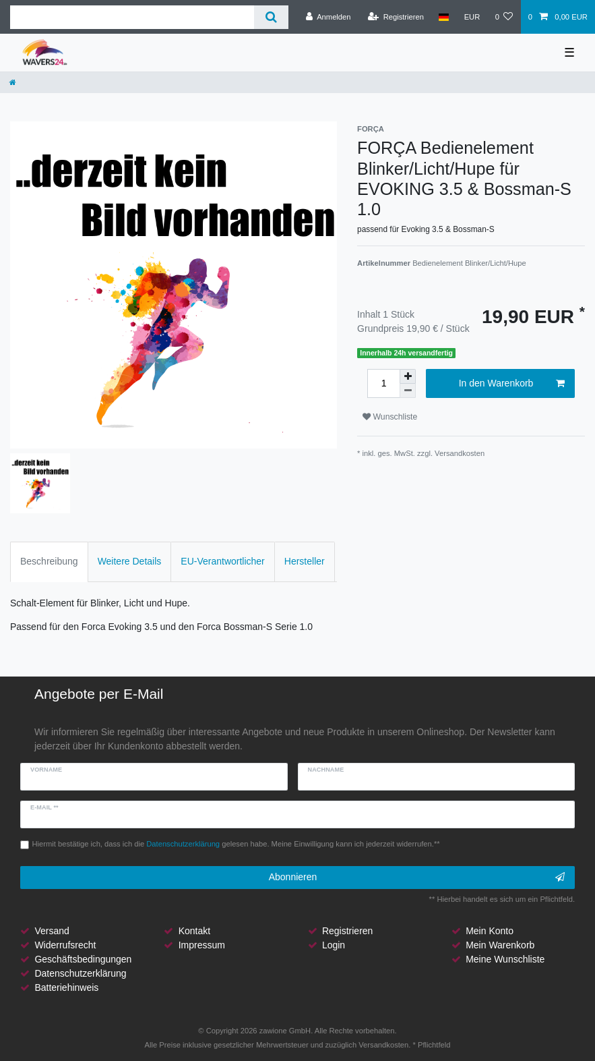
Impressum (202, 945)
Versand (51, 930)
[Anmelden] (328, 17)
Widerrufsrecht (65, 945)
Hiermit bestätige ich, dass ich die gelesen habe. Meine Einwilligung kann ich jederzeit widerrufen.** (236, 844)
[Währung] (471, 17)
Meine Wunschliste (505, 959)
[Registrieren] (396, 17)
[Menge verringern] (408, 391)
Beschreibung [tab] (49, 561)
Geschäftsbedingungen (82, 959)
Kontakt (194, 930)
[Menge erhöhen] (408, 376)
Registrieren (347, 930)
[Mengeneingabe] (383, 383)
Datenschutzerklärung (80, 973)
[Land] (443, 17)
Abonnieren (417, 877)
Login (333, 945)
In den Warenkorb (512, 384)
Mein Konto (489, 930)
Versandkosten (459, 453)
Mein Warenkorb (500, 945)
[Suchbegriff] (132, 17)
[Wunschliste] (503, 17)
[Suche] (271, 17)
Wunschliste (390, 417)
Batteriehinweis (66, 987)
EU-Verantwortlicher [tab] (223, 561)
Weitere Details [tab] (130, 561)
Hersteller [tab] (304, 561)
